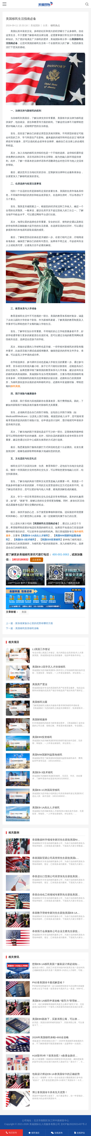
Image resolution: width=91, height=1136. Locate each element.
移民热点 (55, 25)
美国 (24, 612)
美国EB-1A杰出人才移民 (35, 535)
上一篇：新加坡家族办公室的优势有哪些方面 (29, 623)
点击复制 (36, 559)
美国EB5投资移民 (51, 539)
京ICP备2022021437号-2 (74, 1124)
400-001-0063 (60, 554)
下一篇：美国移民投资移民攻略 (22, 628)
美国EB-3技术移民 (25, 539)
